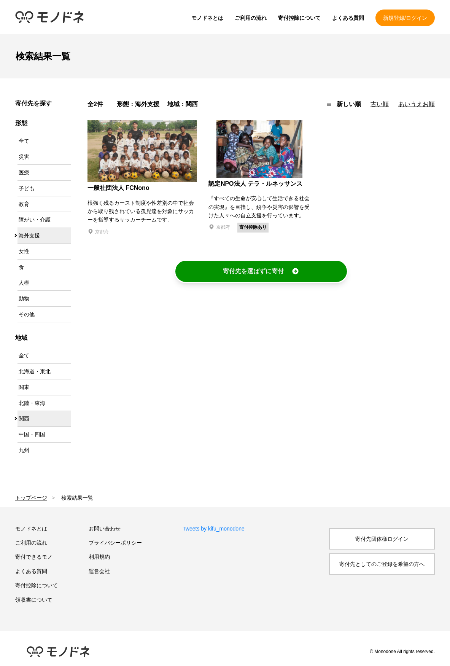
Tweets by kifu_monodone (214, 529)
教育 (24, 204)
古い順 (379, 104)
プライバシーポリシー (115, 543)
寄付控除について (299, 18)
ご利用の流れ (251, 18)
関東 (24, 387)
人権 (24, 283)
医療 (24, 172)
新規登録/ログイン (405, 18)
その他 (27, 314)
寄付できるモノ (33, 557)
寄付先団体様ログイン (382, 539)
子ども (27, 188)
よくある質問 (348, 18)
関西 (24, 419)
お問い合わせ (105, 529)
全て (24, 141)
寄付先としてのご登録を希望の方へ (382, 564)
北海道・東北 (35, 371)
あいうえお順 (416, 104)
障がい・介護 (35, 220)
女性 (24, 251)
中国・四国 (32, 434)
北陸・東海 (32, 403)
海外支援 (29, 236)
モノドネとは (207, 18)
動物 (24, 298)
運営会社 (99, 571)
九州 (24, 450)
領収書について (33, 600)
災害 (24, 157)
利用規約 (99, 557)
